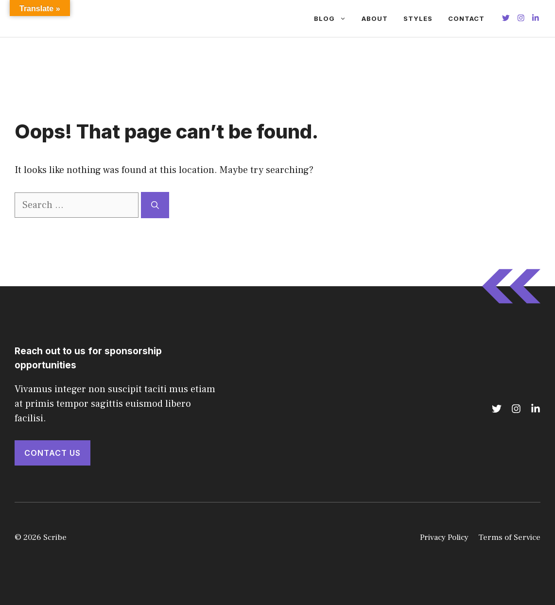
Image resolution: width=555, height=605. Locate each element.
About (375, 18)
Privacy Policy (444, 537)
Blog (334, 18)
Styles (418, 18)
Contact (466, 18)
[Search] (155, 205)
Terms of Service (509, 537)
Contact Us (52, 453)
